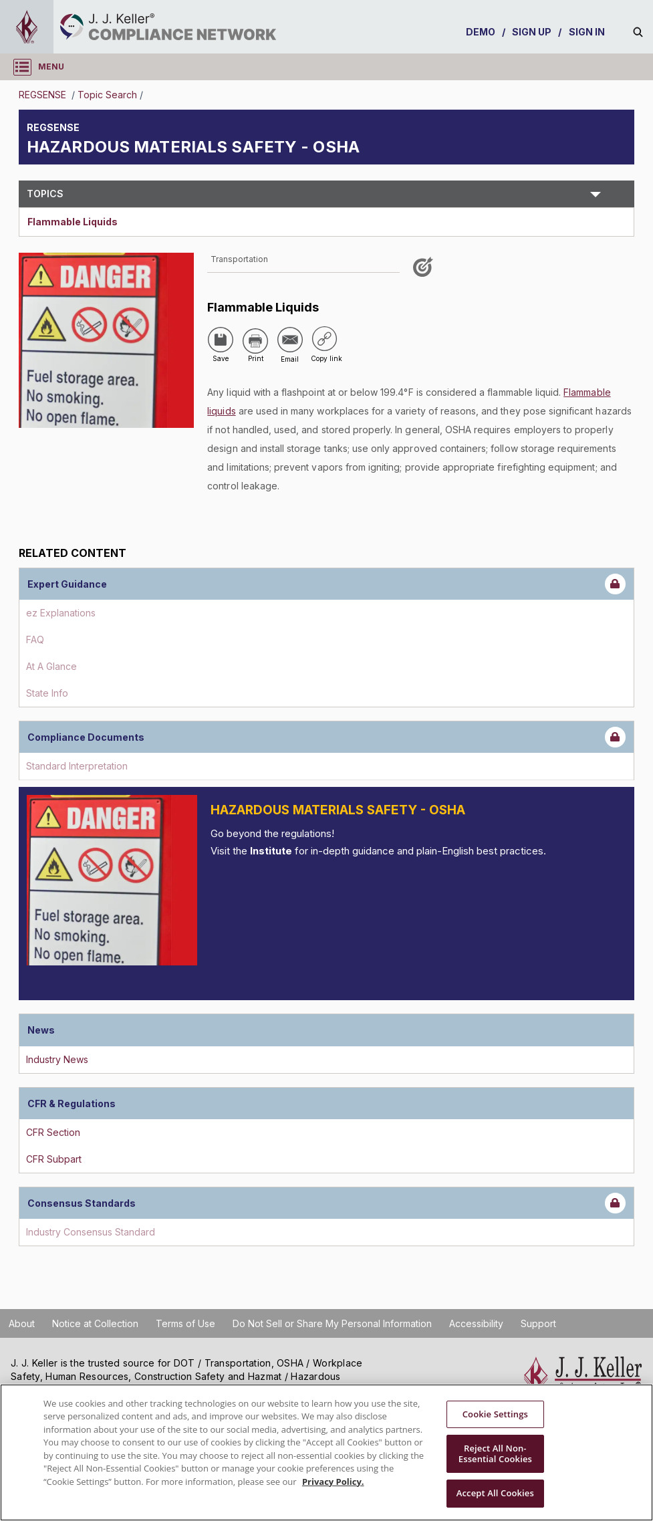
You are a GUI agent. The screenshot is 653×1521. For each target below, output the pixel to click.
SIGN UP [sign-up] (532, 31)
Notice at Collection (95, 1323)
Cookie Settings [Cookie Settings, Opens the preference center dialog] (495, 1414)
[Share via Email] (290, 339)
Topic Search (107, 94)
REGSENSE (44, 94)
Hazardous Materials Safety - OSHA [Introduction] (338, 810)
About (22, 1323)
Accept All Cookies (495, 1493)
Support (538, 1323)
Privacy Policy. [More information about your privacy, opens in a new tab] (333, 1482)
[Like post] (425, 272)
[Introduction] (112, 880)
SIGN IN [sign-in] (587, 31)
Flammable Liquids (72, 221)
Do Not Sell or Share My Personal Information (332, 1323)
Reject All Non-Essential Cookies (495, 1453)
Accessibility (476, 1323)
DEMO (480, 31)
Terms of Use (185, 1323)
